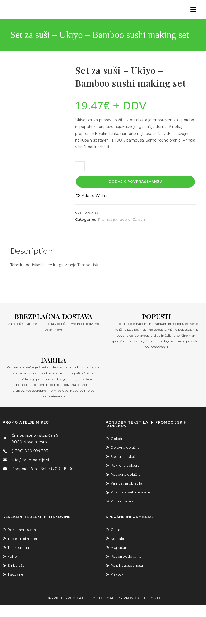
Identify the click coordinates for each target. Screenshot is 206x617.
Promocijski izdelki (114, 219)
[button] (92, 195)
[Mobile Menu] (191, 9)
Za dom (139, 219)
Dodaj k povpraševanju (135, 182)
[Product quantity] (80, 166)
